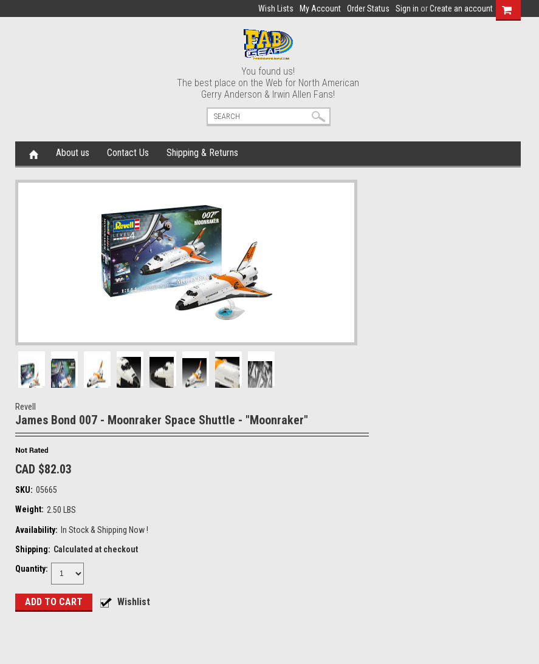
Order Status (368, 8)
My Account (320, 8)
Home (33, 153)
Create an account (461, 8)
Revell (25, 407)
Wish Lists (276, 8)
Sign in (407, 8)
